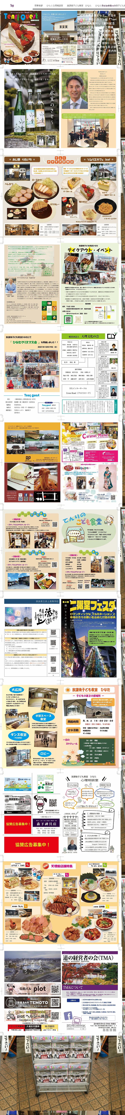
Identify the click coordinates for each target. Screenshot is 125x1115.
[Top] (21, 5)
